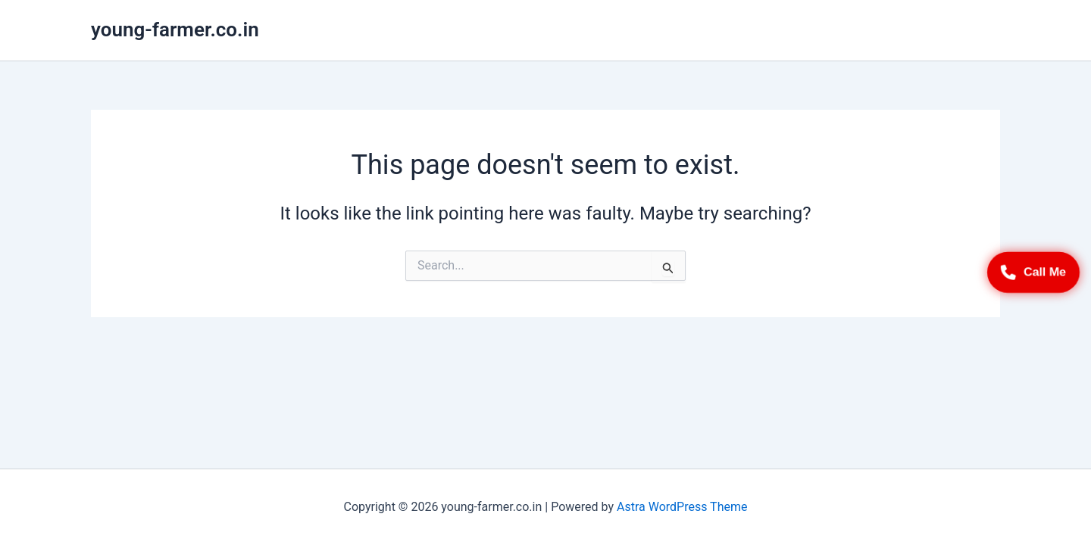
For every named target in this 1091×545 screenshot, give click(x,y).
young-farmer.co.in (175, 29)
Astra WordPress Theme (682, 507)
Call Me (1033, 272)
